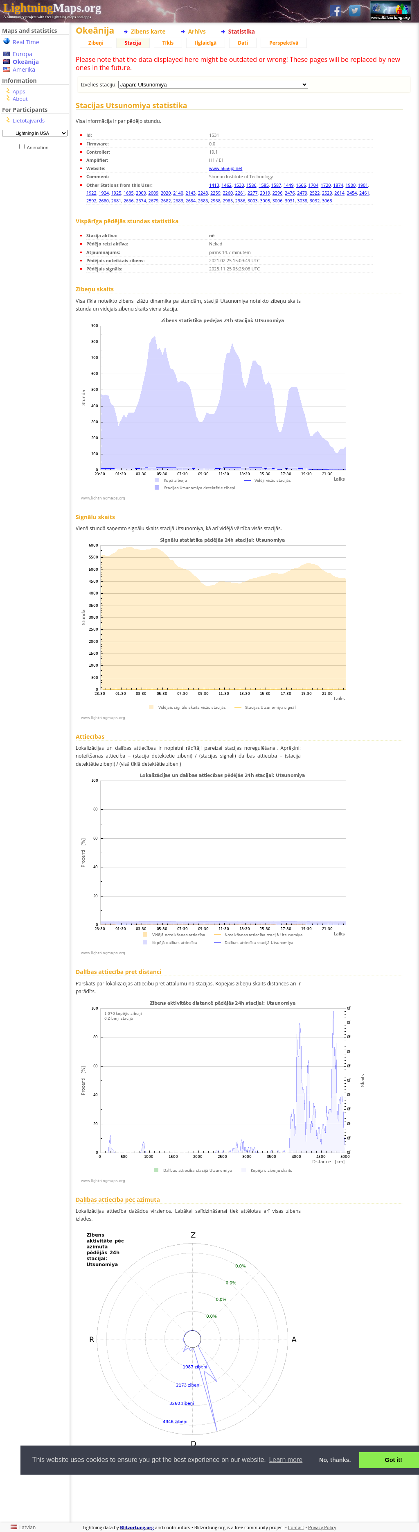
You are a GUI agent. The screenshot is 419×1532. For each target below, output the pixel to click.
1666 (301, 185)
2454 (352, 193)
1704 (314, 185)
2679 (154, 200)
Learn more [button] (285, 1459)
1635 (129, 193)
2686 (203, 200)
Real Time (26, 42)
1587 (276, 185)
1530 (239, 185)
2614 (339, 193)
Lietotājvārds (29, 120)
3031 (290, 200)
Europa (22, 54)
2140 (178, 193)
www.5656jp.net (225, 168)
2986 (240, 200)
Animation (39, 147)
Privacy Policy (322, 1527)
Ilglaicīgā (205, 42)
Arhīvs (197, 31)
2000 (141, 193)
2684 (191, 200)
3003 (253, 200)
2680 (104, 200)
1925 (116, 193)
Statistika (241, 31)
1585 (264, 185)
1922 (91, 193)
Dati (243, 42)
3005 (265, 200)
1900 (350, 185)
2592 (91, 200)
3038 (302, 200)
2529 (327, 193)
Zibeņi (96, 42)
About (20, 98)
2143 (191, 193)
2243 (203, 193)
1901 (363, 185)
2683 (178, 200)
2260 (228, 193)
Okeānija (26, 62)
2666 (129, 200)
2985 (228, 200)
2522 (315, 193)
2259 (215, 193)
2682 (166, 200)
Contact (296, 1527)
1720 (326, 185)
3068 (327, 200)
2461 (364, 193)
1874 (338, 185)
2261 (240, 193)
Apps (19, 91)
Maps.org (52, 7)
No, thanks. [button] (335, 1460)
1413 (214, 185)
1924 (104, 193)
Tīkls (168, 42)
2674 (141, 200)
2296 (278, 193)
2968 (215, 200)
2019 (265, 193)
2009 (154, 193)
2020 (166, 193)
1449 (289, 185)
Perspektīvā (283, 42)
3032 (315, 200)
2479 (302, 193)
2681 (116, 200)
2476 (290, 193)
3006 (278, 200)
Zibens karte (148, 31)
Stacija (133, 42)
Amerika (24, 69)
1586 (251, 185)
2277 (253, 193)
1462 (226, 185)
